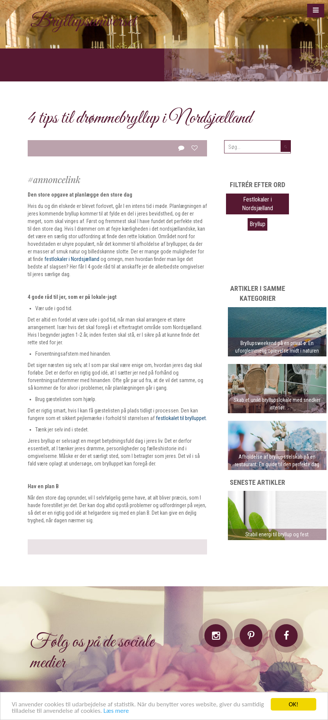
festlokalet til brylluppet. (181, 418)
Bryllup (257, 224)
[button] (315, 10)
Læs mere (116, 711)
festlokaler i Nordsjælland (71, 259)
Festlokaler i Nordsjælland (257, 204)
